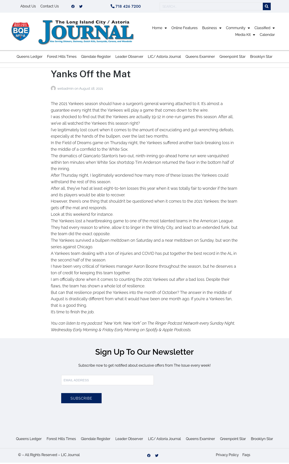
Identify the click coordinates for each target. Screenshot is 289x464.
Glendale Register (96, 58)
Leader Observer (129, 58)
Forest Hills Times (62, 58)
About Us (28, 7)
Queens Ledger (29, 58)
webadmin (65, 90)
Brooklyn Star (261, 58)
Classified (264, 29)
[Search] (267, 7)
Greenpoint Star (232, 58)
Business (211, 29)
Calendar (267, 36)
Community (238, 29)
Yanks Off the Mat (91, 75)
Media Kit (245, 36)
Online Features (184, 29)
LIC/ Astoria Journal (164, 58)
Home (159, 29)
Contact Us (49, 7)
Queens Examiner (200, 58)
